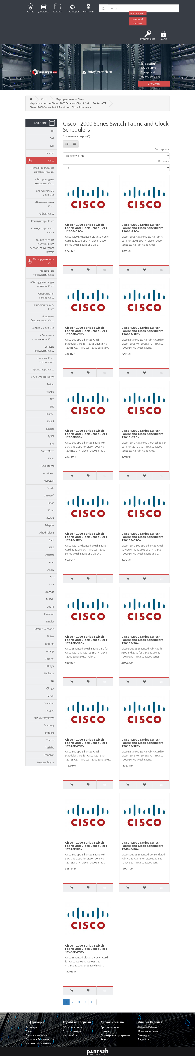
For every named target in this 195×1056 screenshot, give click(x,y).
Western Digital (45, 762)
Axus (51, 584)
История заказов (148, 1031)
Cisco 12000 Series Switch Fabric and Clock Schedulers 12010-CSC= (142, 434)
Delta (51, 458)
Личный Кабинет (148, 1027)
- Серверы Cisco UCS (41, 328)
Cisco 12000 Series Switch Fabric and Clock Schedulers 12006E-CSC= (86, 331)
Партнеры (31, 1027)
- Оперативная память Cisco (44, 295)
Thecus (50, 740)
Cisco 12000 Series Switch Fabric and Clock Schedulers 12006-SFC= (142, 228)
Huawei (50, 414)
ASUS (51, 547)
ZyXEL (51, 436)
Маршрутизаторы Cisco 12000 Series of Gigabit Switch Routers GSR (68, 103)
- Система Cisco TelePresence (44, 360)
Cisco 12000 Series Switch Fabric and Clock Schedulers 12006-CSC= (86, 228)
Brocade (49, 592)
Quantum (49, 703)
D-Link (50, 421)
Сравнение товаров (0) (76, 136)
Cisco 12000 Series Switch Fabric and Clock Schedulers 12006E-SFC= (142, 331)
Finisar (50, 636)
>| (92, 1002)
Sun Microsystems (44, 718)
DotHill (50, 606)
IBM (52, 145)
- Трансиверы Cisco (41, 369)
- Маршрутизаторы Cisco (42, 261)
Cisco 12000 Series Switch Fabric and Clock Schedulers (60, 107)
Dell (52, 138)
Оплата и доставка (36, 1035)
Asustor (49, 555)
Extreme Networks (44, 629)
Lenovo (50, 153)
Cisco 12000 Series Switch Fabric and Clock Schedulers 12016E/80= (86, 845)
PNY (52, 681)
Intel (52, 443)
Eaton (51, 503)
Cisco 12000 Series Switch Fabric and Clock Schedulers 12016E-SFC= (142, 742)
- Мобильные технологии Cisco (43, 272)
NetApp (49, 391)
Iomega (50, 651)
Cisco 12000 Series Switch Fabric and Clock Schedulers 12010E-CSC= (142, 537)
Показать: (164, 161)
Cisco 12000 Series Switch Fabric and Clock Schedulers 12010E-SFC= (86, 639)
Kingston (49, 658)
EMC (52, 406)
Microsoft (48, 495)
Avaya (50, 569)
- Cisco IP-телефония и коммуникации (41, 170)
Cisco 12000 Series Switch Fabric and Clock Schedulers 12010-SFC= (86, 537)
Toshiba (49, 747)
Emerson (49, 614)
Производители (110, 1027)
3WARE (50, 517)
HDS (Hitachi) (47, 466)
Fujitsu (50, 384)
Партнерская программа (115, 1035)
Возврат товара (72, 1031)
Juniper (50, 429)
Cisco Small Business (42, 377)
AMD (51, 540)
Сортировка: (162, 149)
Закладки (143, 1035)
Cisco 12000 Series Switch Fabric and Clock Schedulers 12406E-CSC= (86, 948)
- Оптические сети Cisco (42, 307)
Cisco (44, 99)
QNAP (50, 695)
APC (52, 399)
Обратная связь (72, 1027)
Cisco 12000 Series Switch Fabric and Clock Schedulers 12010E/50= (142, 639)
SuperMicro (47, 451)
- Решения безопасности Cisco (42, 318)
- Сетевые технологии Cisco (43, 348)
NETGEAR (49, 480)
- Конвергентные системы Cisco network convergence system (42, 246)
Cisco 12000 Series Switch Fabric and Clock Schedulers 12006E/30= (86, 434)
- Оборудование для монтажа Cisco (41, 284)
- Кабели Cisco (44, 213)
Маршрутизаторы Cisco (70, 99)
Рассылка (143, 1039)
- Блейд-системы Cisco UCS (43, 193)
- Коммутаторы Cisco (41, 221)
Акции (104, 1039)
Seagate (49, 710)
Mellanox (49, 673)
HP (52, 131)
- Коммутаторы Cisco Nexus (41, 230)
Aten (51, 562)
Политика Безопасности (39, 1039)
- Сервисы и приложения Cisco (43, 337)
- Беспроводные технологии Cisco (43, 181)
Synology (49, 725)
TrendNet (48, 755)
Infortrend (48, 473)
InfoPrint (49, 644)
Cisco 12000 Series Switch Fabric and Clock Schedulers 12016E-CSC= (86, 742)
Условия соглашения (38, 1043)
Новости (106, 1031)
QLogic (50, 688)
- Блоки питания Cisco (43, 204)
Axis (52, 577)
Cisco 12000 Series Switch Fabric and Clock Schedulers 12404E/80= (142, 845)
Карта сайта (70, 1035)
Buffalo (50, 599)
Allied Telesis (46, 532)
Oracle (50, 488)
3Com (50, 510)
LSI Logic (49, 666)
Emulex (50, 621)
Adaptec (49, 525)
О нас (28, 1031)
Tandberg (48, 732)
